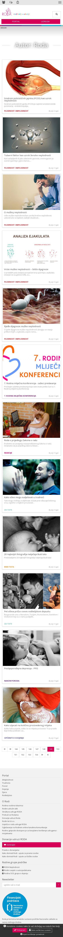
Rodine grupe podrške (14, 862)
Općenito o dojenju (14, 738)
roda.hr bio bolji (52, 926)
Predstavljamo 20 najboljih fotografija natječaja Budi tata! (27, 557)
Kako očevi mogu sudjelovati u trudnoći (24, 497)
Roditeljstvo (7, 795)
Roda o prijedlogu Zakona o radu (20, 440)
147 (36, 749)
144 (16, 749)
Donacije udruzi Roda (11, 818)
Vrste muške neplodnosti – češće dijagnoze (26, 269)
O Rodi (6, 801)
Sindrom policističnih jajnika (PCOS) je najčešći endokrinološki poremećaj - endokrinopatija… (29, 105)
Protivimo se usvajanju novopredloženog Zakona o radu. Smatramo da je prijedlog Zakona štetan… (28, 444)
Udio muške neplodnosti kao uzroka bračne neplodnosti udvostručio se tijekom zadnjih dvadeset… (28, 216)
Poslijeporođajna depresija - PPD (21, 668)
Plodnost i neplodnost (16, 111)
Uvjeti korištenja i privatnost (32, 934)
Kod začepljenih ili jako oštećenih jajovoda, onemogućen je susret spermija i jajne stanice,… (29, 159)
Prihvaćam (19, 930)
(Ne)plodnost (7, 780)
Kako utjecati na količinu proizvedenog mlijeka (28, 725)
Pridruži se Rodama (10, 815)
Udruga (45, 21)
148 (43, 749)
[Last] (48, 754)
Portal (16, 21)
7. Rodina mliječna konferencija (20, 396)
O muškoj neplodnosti (15, 212)
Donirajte (9, 844)
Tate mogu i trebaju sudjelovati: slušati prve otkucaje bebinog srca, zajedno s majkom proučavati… (29, 501)
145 (23, 749)
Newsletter (8, 879)
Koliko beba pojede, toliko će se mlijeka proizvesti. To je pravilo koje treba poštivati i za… (30, 729)
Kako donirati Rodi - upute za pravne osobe (20, 853)
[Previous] (10, 749)
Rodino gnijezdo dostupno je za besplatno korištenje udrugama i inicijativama (29, 832)
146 (29, 749)
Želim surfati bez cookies (40, 930)
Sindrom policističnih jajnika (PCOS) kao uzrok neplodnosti (27, 99)
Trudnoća (6, 783)
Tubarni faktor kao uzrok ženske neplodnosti (27, 155)
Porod (4, 786)
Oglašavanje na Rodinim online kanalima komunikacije (24, 827)
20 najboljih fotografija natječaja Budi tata (25, 554)
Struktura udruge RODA (12, 812)
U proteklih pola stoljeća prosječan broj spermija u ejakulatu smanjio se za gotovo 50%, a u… (29, 274)
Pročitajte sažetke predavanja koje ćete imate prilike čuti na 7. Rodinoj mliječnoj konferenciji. (29, 387)
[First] (5, 749)
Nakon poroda (11, 681)
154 (36, 755)
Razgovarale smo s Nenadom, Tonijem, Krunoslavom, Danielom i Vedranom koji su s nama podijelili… (31, 615)
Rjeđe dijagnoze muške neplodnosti (22, 326)
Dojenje (5, 789)
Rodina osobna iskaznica (12, 805)
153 (29, 755)
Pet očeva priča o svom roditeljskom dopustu (27, 611)
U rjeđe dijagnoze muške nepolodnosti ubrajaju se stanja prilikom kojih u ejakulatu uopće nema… (28, 331)
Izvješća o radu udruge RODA (14, 824)
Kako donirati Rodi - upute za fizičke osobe (20, 856)
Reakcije (8, 453)
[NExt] (42, 754)
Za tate (8, 510)
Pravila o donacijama (10, 850)
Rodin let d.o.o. (8, 821)
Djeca (4, 792)
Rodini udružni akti (10, 808)
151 (15, 755)
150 (57, 749)
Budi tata (9, 567)
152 (22, 755)
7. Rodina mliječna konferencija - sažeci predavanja (30, 383)
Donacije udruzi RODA (14, 839)
